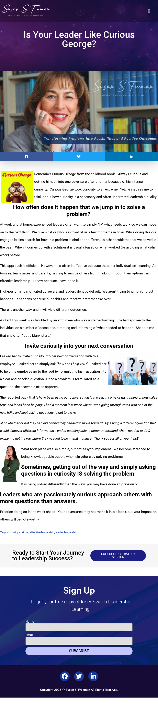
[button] (149, 11)
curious (24, 532)
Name (29, 621)
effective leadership (42, 532)
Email (29, 635)
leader (59, 532)
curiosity (12, 532)
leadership (70, 532)
